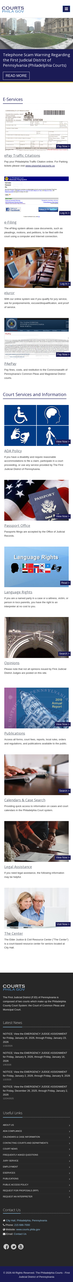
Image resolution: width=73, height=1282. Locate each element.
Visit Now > (63, 924)
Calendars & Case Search (24, 800)
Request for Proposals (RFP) (21, 1190)
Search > (64, 653)
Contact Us (20, 1233)
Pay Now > (63, 146)
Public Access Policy (15, 1184)
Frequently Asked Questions (20, 1155)
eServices (9, 1173)
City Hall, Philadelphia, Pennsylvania (26, 1220)
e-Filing (10, 222)
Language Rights (18, 592)
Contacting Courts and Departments (25, 1143)
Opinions (11, 663)
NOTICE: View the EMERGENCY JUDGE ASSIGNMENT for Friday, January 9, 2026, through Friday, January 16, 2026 (35, 1057)
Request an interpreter (17, 1196)
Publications (14, 733)
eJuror (9, 292)
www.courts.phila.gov (28, 1229)
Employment (10, 1167)
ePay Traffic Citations (22, 155)
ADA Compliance (12, 1131)
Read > (65, 582)
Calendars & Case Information (21, 1137)
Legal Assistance (18, 866)
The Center (13, 933)
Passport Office (17, 525)
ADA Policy (13, 450)
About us (8, 1125)
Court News (10, 1149)
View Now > (62, 441)
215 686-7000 (22, 1224)
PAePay (10, 363)
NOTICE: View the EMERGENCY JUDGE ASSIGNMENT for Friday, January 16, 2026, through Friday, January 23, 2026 (35, 1037)
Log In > (64, 212)
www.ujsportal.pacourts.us (40, 165)
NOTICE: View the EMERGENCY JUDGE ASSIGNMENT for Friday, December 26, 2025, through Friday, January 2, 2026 (35, 1090)
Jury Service (10, 1160)
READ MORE (16, 76)
